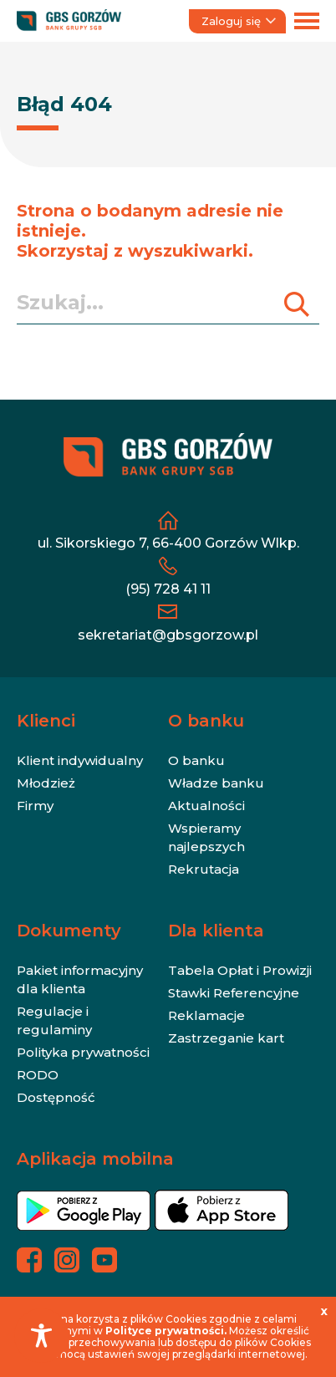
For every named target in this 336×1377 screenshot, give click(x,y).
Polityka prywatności (83, 1052)
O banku (206, 721)
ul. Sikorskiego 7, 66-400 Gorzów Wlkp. (168, 543)
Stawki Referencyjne (233, 993)
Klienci (46, 721)
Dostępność (56, 1097)
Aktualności (206, 805)
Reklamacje (206, 1015)
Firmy (35, 805)
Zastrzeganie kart (226, 1038)
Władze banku (216, 783)
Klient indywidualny (80, 760)
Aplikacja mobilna (95, 1159)
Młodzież (46, 783)
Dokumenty (69, 931)
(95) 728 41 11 (168, 589)
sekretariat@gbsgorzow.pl (168, 635)
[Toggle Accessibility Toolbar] (41, 1335)
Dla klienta (216, 931)
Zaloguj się (238, 21)
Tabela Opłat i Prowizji (240, 970)
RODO (38, 1075)
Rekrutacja (203, 869)
